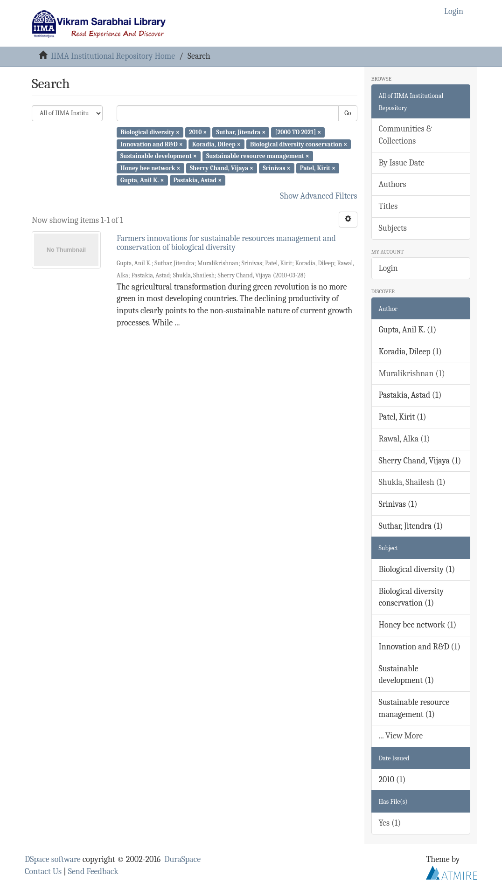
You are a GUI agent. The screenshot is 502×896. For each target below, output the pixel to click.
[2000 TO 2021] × (298, 132)
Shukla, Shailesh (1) (412, 482)
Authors (392, 184)
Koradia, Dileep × (216, 143)
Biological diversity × (150, 132)
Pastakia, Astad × (198, 180)
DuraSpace (182, 859)
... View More (401, 736)
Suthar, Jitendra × (241, 132)
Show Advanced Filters (318, 196)
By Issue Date (402, 163)
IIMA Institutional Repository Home (113, 56)
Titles (388, 206)
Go (347, 113)
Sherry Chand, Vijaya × (221, 168)
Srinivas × (276, 168)
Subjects (393, 228)
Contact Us (43, 871)
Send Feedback (93, 871)
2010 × (198, 132)
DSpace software (53, 859)
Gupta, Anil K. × (142, 180)
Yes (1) (390, 823)
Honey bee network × (150, 168)
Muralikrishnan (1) (412, 374)
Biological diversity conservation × (298, 143)
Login (388, 268)
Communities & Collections (405, 135)
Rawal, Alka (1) (404, 439)
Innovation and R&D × (151, 143)
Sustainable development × (158, 155)
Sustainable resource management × (257, 155)
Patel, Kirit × (317, 168)
